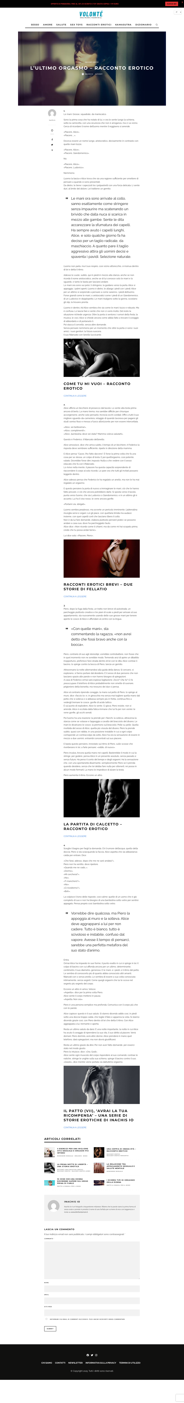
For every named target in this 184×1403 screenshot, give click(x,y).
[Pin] (52, 150)
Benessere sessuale (65, 1156)
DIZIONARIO (143, 24)
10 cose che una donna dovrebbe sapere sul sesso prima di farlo (72, 1181)
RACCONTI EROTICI (99, 24)
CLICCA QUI (171, 4)
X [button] (181, 2)
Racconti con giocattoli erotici (70, 1169)
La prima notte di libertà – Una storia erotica (72, 1165)
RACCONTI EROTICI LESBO (81, 1171)
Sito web (48, 1306)
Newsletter (75, 1363)
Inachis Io (89, 74)
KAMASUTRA (123, 24)
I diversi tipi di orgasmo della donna (121, 1181)
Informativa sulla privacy (101, 1363)
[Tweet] (52, 145)
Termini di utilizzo (129, 1363)
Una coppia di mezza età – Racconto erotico (121, 1150)
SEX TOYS (76, 24)
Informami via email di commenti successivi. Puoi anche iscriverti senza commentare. (85, 1319)
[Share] (52, 140)
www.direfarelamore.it (79, 1212)
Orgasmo (78, 1156)
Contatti (60, 1363)
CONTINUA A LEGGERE (75, 396)
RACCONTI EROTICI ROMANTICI (118, 1155)
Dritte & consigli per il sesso (69, 1186)
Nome (46, 1282)
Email (46, 1294)
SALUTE (61, 24)
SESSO (35, 24)
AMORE (48, 24)
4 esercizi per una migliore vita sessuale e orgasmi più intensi (73, 1151)
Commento (49, 1238)
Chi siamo (46, 1363)
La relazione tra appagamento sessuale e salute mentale (121, 1166)
